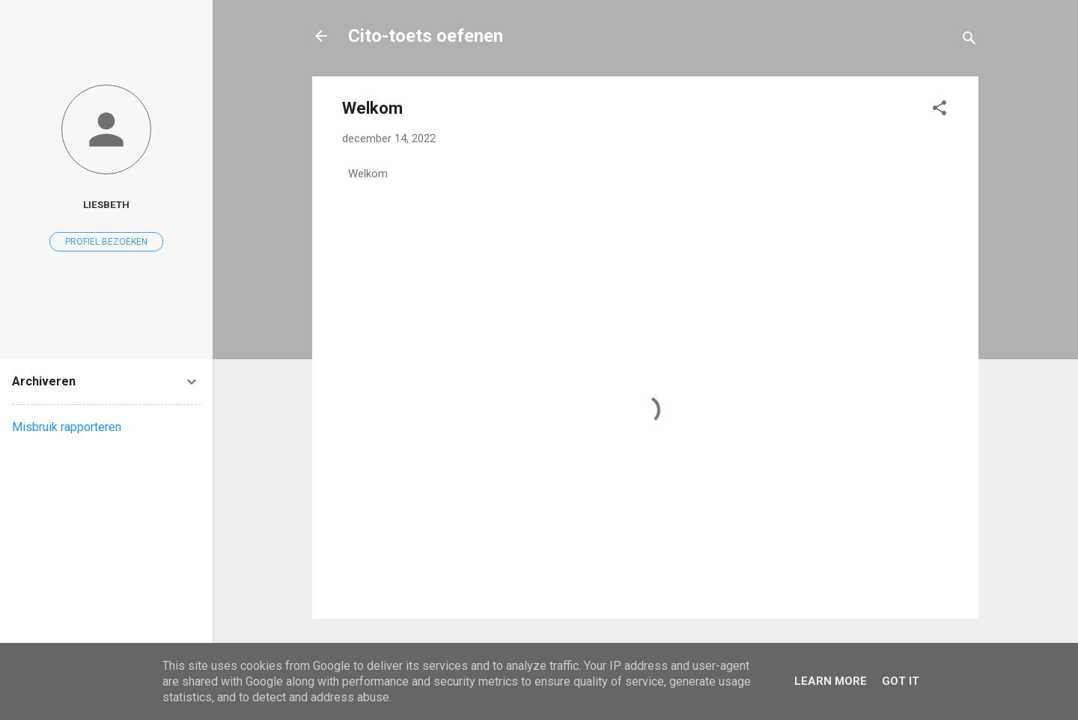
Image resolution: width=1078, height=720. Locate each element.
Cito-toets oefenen (425, 35)
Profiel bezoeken (106, 242)
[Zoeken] (969, 41)
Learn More (830, 681)
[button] (939, 110)
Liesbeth (106, 204)
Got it (900, 681)
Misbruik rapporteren (66, 427)
